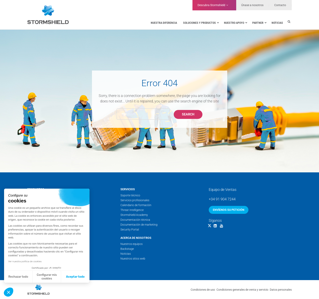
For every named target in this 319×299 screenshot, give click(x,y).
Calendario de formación (135, 205)
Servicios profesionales (134, 200)
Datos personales (281, 289)
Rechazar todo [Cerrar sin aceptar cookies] (18, 276)
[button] (8, 292)
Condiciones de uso (203, 289)
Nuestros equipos (131, 244)
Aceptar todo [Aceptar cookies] (75, 276)
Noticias (125, 253)
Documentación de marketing (138, 224)
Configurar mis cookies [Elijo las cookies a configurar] (47, 276)
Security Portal (129, 229)
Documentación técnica (135, 219)
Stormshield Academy (134, 214)
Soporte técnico (130, 195)
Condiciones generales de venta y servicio (242, 289)
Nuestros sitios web (132, 258)
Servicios (127, 189)
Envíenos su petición (228, 209)
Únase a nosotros (252, 5)
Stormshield (211, 5)
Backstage (127, 248)
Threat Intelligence (132, 210)
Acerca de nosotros (135, 237)
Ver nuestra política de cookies (25, 261)
